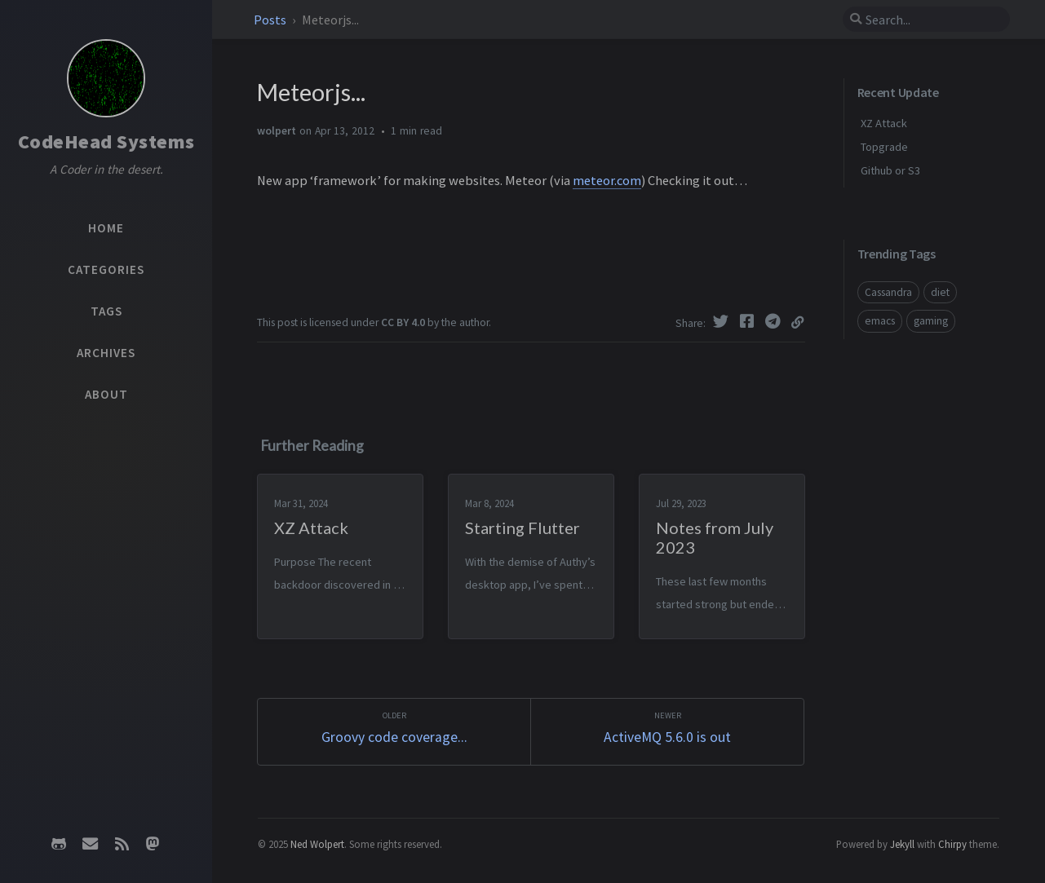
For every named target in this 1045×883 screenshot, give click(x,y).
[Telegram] (775, 321)
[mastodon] (152, 843)
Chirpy (952, 843)
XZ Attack (884, 123)
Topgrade (884, 146)
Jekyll (902, 843)
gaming (931, 321)
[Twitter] (722, 321)
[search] (926, 19)
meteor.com (607, 180)
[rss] (121, 843)
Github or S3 (890, 170)
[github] (58, 843)
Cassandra (888, 292)
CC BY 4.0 (403, 322)
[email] (90, 843)
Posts (271, 19)
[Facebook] (748, 321)
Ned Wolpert (317, 843)
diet (940, 292)
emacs (880, 321)
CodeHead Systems (106, 141)
